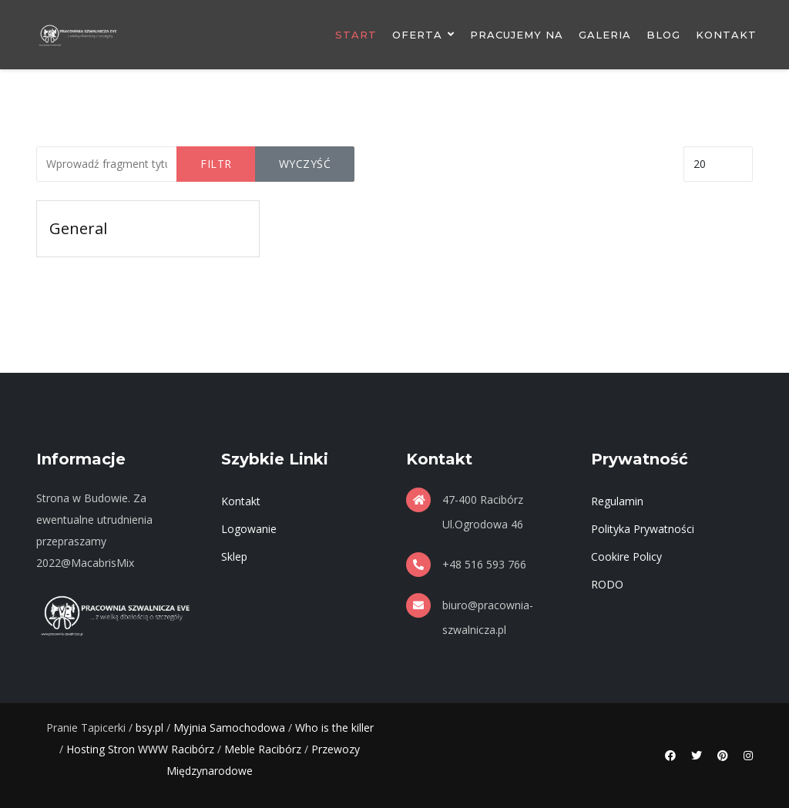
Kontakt (726, 34)
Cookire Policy (626, 556)
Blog (663, 34)
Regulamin (617, 501)
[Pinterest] (723, 755)
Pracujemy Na (516, 34)
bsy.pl (149, 727)
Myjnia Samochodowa (229, 727)
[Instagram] (748, 755)
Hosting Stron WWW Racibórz (140, 749)
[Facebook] (670, 755)
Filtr (216, 163)
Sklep (234, 556)
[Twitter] (696, 755)
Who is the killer (334, 727)
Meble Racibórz (262, 749)
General (78, 228)
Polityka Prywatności (642, 528)
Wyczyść (305, 163)
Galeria (605, 34)
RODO (607, 584)
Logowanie (249, 528)
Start (356, 34)
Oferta (417, 34)
